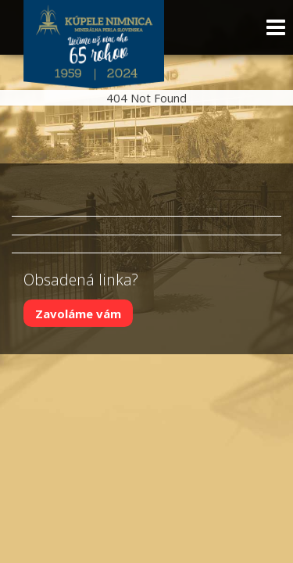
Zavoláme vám (78, 313)
